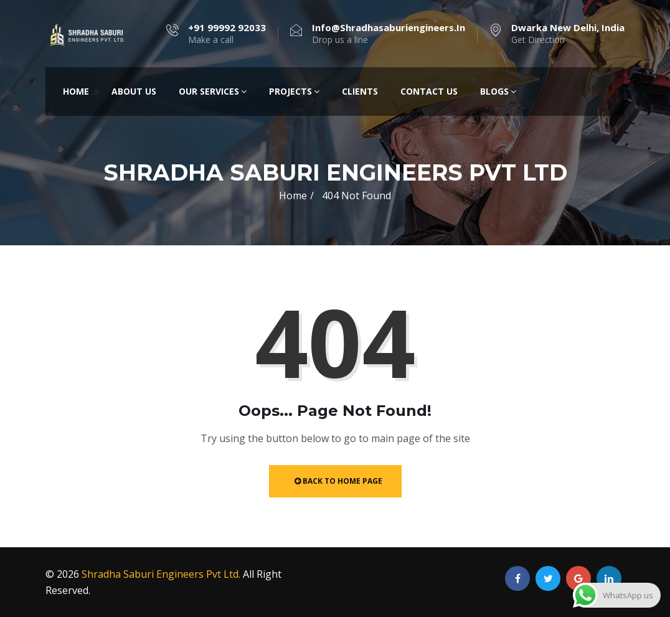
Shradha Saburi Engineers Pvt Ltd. (161, 574)
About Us (133, 91)
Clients (360, 91)
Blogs (498, 91)
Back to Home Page (338, 481)
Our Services (213, 91)
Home (76, 91)
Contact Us (429, 91)
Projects (294, 91)
